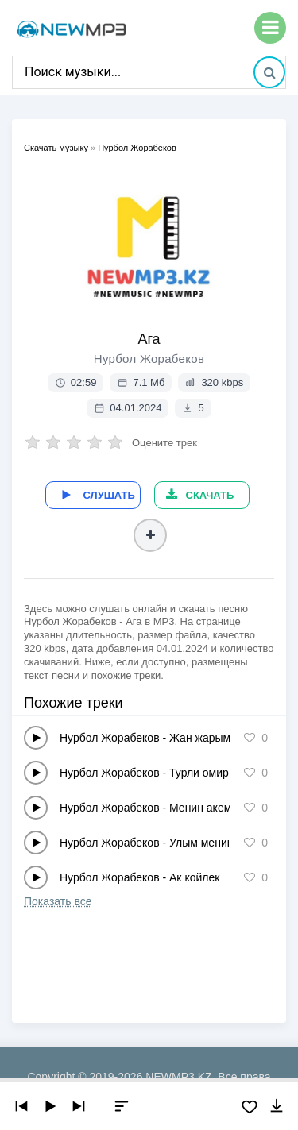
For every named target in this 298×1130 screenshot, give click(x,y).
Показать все (57, 901)
